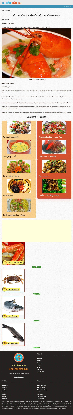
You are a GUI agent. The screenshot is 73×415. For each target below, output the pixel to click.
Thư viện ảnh (40, 372)
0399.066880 (67, 6)
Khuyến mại (5, 385)
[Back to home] (12, 3)
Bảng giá (39, 361)
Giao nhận (39, 363)
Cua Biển (4, 390)
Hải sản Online (41, 388)
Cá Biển (4, 392)
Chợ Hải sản (40, 394)
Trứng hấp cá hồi (9, 156)
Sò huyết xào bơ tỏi (10, 137)
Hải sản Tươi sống (41, 385)
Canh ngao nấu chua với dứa (14, 215)
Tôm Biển (4, 388)
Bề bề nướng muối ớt (11, 176)
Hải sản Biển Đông (42, 390)
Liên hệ (39, 365)
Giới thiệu (39, 358)
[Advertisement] (36, 231)
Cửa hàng (39, 369)
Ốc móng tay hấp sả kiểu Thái (50, 137)
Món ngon (4, 399)
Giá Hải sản (40, 392)
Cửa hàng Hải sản (41, 396)
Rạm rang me (44, 176)
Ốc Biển (4, 394)
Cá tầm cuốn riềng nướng (49, 195)
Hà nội (38, 367)
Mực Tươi (4, 396)
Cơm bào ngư (8, 195)
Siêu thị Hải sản (41, 399)
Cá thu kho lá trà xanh (47, 156)
